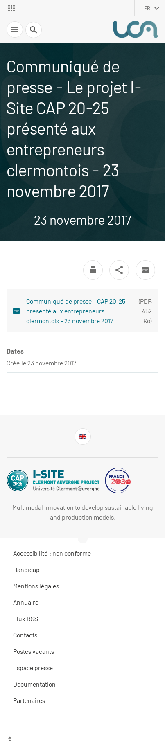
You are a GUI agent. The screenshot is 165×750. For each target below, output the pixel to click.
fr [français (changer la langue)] (147, 8)
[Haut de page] (82, 740)
